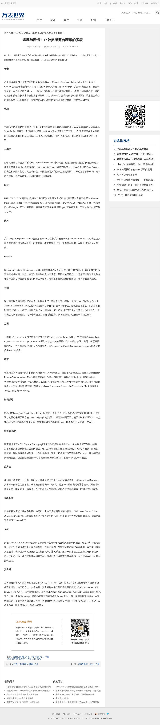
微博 (136, 3)
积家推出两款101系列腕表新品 (20, 698)
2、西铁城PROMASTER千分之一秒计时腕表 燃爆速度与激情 (134, 154)
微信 (130, 3)
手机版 (122, 3)
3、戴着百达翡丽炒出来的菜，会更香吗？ (134, 159)
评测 (93, 20)
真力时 (22, 659)
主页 (39, 20)
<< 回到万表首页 (8, 3)
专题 (80, 20)
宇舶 (47, 657)
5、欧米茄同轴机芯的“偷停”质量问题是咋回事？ (134, 169)
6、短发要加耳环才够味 (125, 174)
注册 (106, 3)
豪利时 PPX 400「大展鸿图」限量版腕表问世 (75, 694)
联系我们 (77, 714)
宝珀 (39, 659)
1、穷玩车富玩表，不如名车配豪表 (130, 149)
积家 (37, 657)
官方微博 (102, 714)
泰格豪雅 (17, 657)
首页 (6, 32)
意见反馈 (88, 714)
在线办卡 (155, 3)
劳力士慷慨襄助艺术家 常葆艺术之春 (22, 694)
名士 (42, 657)
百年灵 (15, 659)
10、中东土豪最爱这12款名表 (128, 195)
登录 (99, 3)
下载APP (144, 3)
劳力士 (28, 659)
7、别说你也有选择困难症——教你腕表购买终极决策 (134, 179)
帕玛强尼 (25, 657)
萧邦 (9, 659)
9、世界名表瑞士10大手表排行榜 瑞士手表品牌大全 (134, 190)
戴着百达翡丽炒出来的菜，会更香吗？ (23, 702)
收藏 (115, 3)
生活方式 (20, 32)
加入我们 (67, 714)
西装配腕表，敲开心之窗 (88, 664)
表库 (66, 20)
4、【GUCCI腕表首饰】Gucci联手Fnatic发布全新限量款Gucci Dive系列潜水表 (134, 164)
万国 (34, 659)
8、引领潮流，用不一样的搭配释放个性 (133, 184)
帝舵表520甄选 (62, 698)
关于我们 (56, 714)
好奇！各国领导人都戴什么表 (25, 664)
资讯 (53, 20)
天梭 (32, 657)
